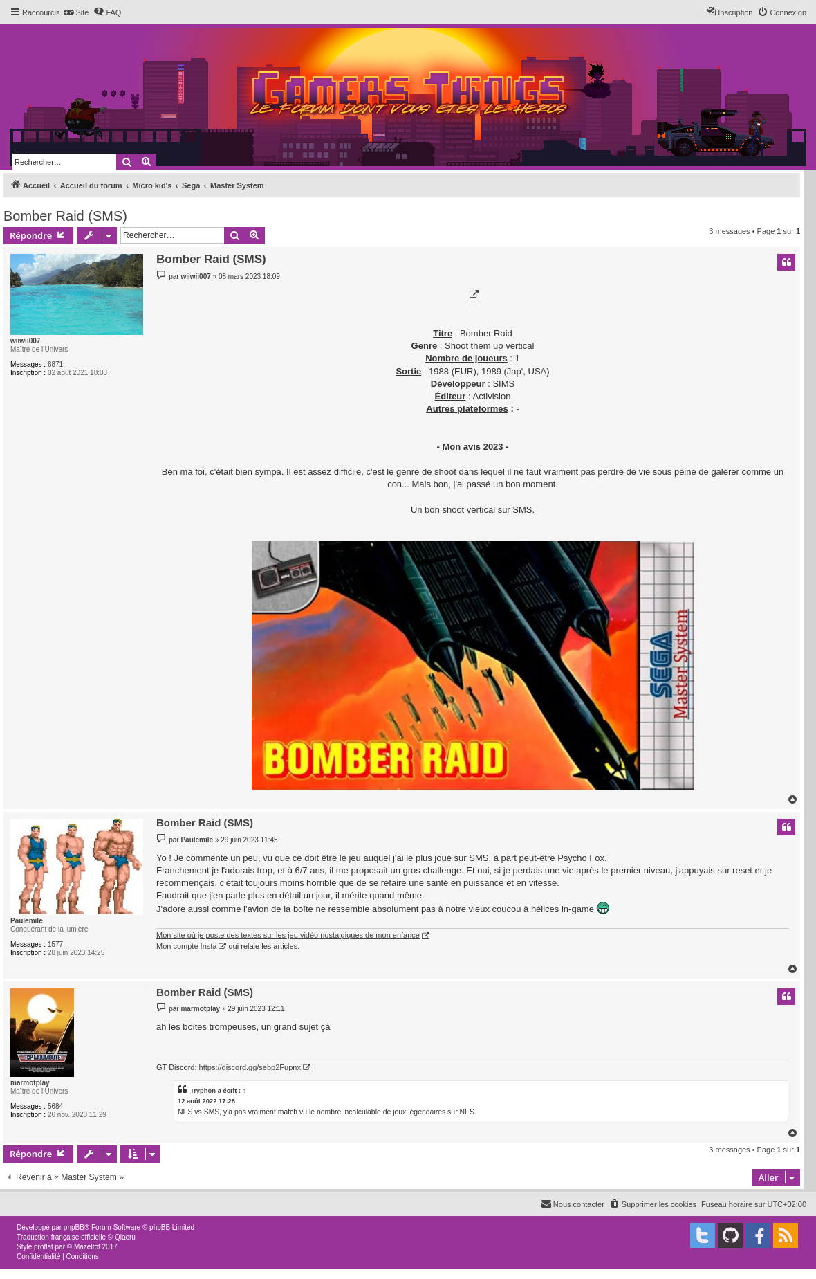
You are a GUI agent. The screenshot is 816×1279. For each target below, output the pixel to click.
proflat (43, 1247)
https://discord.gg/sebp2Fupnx (250, 1067)
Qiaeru (125, 1237)
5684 (55, 1106)
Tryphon (203, 1090)
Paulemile (26, 921)
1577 (55, 944)
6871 (55, 364)
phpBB (74, 1227)
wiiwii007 (25, 341)
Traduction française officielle (61, 1237)
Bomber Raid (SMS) (65, 216)
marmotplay (30, 1083)
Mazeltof (87, 1247)
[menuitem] (76, 12)
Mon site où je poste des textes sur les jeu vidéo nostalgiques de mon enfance (288, 935)
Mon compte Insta (186, 946)
